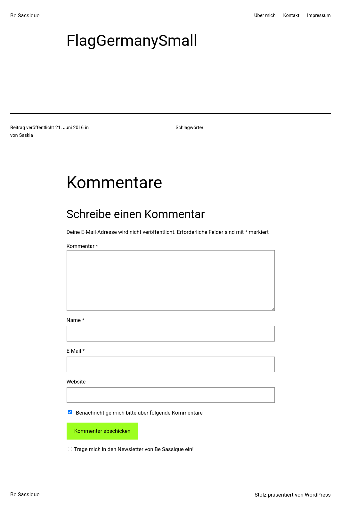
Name (76, 320)
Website (76, 381)
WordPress (318, 494)
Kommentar (82, 246)
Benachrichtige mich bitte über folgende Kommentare (139, 412)
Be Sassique (24, 15)
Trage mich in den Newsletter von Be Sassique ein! (133, 449)
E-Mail (76, 351)
